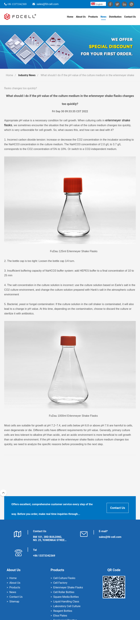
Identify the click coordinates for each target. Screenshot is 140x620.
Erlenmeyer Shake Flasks (68, 587)
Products (93, 16)
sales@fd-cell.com (48, 4)
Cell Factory (60, 582)
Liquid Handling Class (66, 601)
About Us (81, 16)
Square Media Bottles (66, 596)
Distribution (115, 16)
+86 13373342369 (16, 4)
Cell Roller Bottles (63, 592)
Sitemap (14, 601)
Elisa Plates (60, 615)
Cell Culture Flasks (64, 578)
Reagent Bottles (62, 610)
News (103, 16)
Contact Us (130, 16)
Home (70, 16)
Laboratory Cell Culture (66, 606)
